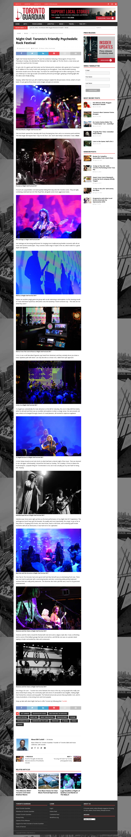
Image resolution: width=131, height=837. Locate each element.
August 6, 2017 (97, 183)
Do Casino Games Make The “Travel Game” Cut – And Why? (103, 123)
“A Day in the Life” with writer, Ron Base (103, 189)
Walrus (19, 724)
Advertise (27, 4)
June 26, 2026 (97, 106)
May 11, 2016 (97, 204)
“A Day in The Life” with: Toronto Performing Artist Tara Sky (104, 167)
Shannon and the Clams (40, 721)
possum (72, 717)
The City (82, 24)
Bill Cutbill (35, 48)
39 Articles (49, 739)
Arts (25, 24)
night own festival (47, 717)
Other (46, 48)
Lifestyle (50, 24)
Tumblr (64, 701)
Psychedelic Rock (23, 721)
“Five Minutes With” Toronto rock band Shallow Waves (23, 793)
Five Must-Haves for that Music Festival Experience (48, 792)
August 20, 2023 (98, 160)
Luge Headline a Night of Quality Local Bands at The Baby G (70, 793)
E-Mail (87, 70)
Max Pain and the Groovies (58, 713)
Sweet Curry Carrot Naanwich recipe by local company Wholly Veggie (104, 179)
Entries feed (53, 811)
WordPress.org (54, 817)
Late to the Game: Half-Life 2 (103, 141)
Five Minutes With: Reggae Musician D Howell (102, 103)
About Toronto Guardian (23, 808)
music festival (22, 717)
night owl (33, 717)
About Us (18, 4)
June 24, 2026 (97, 143)
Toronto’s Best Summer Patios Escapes (103, 113)
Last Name (89, 83)
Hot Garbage (25, 713)
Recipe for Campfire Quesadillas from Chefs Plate (103, 157)
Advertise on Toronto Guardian (25, 811)
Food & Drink (37, 24)
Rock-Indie (52, 48)
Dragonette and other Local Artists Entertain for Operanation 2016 (102, 200)
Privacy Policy (20, 817)
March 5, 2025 (97, 171)
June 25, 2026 (97, 116)
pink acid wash (62, 717)
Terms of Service (21, 826)
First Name (89, 77)
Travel (71, 24)
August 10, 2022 (98, 192)
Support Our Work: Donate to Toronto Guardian (30, 823)
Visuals (74, 721)
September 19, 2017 (24, 48)
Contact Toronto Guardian (23, 814)
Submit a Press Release (50, 4)
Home (17, 24)
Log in (51, 808)
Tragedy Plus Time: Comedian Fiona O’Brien (103, 132)
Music (61, 24)
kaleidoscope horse (39, 713)
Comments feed (54, 814)
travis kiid (55, 721)
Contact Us (37, 4)
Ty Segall (65, 721)
